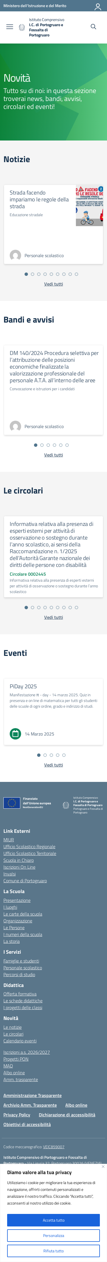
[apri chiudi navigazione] (9, 27)
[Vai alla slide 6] (57, 274)
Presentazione (17, 900)
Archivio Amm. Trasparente (30, 1105)
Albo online (14, 1072)
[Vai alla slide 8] (70, 274)
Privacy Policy (16, 1114)
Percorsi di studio (19, 974)
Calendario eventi (20, 1040)
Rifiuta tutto (53, 1251)
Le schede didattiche (23, 1000)
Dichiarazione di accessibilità (67, 1114)
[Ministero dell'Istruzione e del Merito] (34, 6)
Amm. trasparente (20, 1079)
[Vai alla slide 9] (76, 274)
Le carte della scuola (22, 913)
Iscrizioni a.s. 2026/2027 (26, 1052)
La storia (11, 941)
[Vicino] (103, 1166)
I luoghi (10, 907)
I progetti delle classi (22, 1007)
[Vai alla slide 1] (26, 274)
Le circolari (13, 1033)
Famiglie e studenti (21, 960)
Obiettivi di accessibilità (27, 1124)
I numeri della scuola (22, 934)
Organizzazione (17, 920)
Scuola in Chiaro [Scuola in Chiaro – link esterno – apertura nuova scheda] (18, 860)
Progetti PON (16, 1059)
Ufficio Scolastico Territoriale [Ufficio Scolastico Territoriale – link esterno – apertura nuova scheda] (29, 853)
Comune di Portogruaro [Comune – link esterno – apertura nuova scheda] (25, 880)
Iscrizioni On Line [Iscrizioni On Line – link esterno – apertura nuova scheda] (19, 867)
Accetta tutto (53, 1220)
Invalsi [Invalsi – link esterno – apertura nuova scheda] (9, 873)
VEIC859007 (53, 1147)
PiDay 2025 (23, 686)
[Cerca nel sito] (93, 27)
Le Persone (14, 927)
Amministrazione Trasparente (32, 1095)
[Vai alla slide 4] (45, 274)
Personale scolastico (22, 967)
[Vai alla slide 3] (39, 274)
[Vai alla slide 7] (64, 274)
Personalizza (53, 1235)
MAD (8, 1065)
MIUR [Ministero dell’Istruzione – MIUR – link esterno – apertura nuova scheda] (8, 839)
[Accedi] (98, 6)
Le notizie (12, 1027)
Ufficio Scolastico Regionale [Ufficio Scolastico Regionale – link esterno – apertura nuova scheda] (29, 846)
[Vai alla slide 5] (51, 274)
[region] (53, 1213)
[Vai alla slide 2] (32, 274)
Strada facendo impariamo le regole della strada (39, 199)
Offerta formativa (20, 993)
